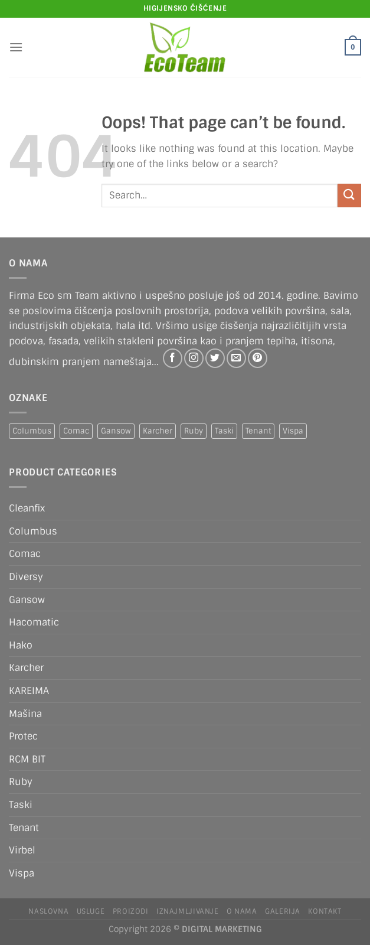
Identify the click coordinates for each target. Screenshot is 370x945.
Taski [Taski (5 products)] (224, 431)
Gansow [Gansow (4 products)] (116, 431)
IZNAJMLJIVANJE (187, 911)
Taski (20, 805)
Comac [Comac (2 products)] (76, 431)
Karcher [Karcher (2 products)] (157, 431)
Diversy (26, 577)
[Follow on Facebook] (172, 358)
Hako (20, 645)
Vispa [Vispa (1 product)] (293, 431)
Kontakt (324, 911)
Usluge (91, 911)
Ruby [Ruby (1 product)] (193, 431)
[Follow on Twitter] (215, 358)
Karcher (26, 668)
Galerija (282, 911)
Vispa (21, 873)
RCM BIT (27, 759)
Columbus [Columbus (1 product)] (31, 431)
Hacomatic (34, 622)
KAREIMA (29, 691)
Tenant (24, 828)
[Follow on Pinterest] (257, 358)
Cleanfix (27, 508)
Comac (25, 554)
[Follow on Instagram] (194, 358)
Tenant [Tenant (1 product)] (258, 431)
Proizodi (131, 911)
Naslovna (48, 911)
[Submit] (349, 195)
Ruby (20, 781)
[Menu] (16, 46)
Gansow (27, 600)
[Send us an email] (236, 358)
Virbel (22, 850)
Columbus (33, 531)
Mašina (25, 714)
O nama (242, 911)
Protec (23, 736)
